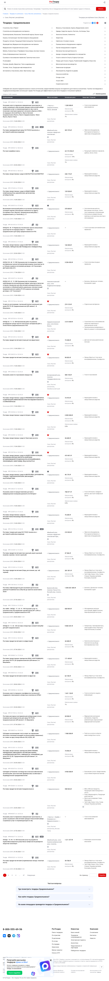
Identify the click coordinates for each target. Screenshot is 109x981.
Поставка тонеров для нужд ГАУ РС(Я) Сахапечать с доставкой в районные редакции (20, 533)
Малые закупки (57, 950)
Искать (100, 9)
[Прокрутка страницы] (101, 966)
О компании (94, 932)
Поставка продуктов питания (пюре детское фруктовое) (21, 340)
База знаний (75, 932)
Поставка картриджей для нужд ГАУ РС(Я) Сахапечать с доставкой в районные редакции (21, 131)
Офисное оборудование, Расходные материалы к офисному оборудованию (92, 132)
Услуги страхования (90, 375)
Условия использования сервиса (77, 971)
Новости (92, 938)
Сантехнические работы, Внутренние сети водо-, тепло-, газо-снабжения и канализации (94, 210)
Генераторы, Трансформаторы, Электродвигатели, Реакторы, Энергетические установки (94, 627)
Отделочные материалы (91, 304)
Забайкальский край (53, 389)
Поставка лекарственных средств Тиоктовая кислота (20, 438)
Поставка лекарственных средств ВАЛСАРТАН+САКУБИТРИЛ (23, 174)
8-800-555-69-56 (12, 929)
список (99, 972)
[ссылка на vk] (4, 935)
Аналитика (74, 943)
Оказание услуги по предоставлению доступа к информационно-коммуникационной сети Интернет (19, 493)
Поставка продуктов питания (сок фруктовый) (18, 641)
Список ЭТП (56, 953)
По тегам (55, 941)
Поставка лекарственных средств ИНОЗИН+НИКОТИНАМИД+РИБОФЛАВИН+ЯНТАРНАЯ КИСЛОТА (20, 516)
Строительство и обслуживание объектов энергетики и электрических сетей (94, 323)
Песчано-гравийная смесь (11, 151)
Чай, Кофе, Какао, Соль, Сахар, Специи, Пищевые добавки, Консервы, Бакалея (93, 576)
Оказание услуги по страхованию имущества (17, 375)
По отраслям (56, 935)
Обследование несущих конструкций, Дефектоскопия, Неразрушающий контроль (93, 610)
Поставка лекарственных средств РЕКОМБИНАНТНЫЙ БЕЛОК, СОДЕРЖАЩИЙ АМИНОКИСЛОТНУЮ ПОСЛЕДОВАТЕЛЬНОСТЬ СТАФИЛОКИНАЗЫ (23, 399)
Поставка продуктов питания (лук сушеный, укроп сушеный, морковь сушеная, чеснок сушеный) (22, 554)
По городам (55, 944)
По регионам (56, 938)
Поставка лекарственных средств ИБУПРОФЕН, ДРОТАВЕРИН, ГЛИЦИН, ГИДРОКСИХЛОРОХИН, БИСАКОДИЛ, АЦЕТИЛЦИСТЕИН (23, 476)
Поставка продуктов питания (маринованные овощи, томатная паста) (23, 861)
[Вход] (104, 2)
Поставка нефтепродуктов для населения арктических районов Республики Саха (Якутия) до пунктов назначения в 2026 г (22, 589)
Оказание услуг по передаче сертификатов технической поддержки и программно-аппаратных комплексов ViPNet (22, 694)
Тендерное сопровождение (76, 936)
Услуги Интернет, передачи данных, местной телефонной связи (93, 493)
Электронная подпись (78, 940)
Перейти (102, 875)
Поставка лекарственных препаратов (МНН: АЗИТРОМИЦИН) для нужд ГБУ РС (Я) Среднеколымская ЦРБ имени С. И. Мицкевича (23, 660)
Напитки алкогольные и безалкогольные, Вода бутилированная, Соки (91, 643)
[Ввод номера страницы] (93, 875)
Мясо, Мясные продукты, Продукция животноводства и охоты (93, 790)
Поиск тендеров (57, 932)
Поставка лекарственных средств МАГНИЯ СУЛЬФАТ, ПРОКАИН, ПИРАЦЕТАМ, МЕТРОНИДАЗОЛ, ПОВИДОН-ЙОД (22, 246)
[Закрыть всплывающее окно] (51, 960)
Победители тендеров (78, 950)
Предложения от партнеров (76, 946)
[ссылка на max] (18, 935)
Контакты (93, 935)
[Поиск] (5, 9)
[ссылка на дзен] (9, 935)
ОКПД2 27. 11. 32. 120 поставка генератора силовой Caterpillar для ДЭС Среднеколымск (23, 627)
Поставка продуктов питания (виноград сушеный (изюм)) (22, 357)
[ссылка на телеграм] (13, 935)
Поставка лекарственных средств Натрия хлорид (19, 415)
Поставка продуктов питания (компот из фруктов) (19, 676)
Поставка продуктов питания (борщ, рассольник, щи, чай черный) (21, 571)
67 (23, 875)
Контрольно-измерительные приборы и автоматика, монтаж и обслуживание (94, 216)
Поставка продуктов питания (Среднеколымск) (18, 789)
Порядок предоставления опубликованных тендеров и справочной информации (74, 966)
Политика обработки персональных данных (58, 971)
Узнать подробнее (14, 973)
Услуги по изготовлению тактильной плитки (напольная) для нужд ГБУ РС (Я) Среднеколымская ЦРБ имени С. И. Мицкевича (22, 306)
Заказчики (55, 947)
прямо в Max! (22, 962)
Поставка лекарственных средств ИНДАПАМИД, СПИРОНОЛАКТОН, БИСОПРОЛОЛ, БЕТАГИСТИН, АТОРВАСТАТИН (19, 193)
